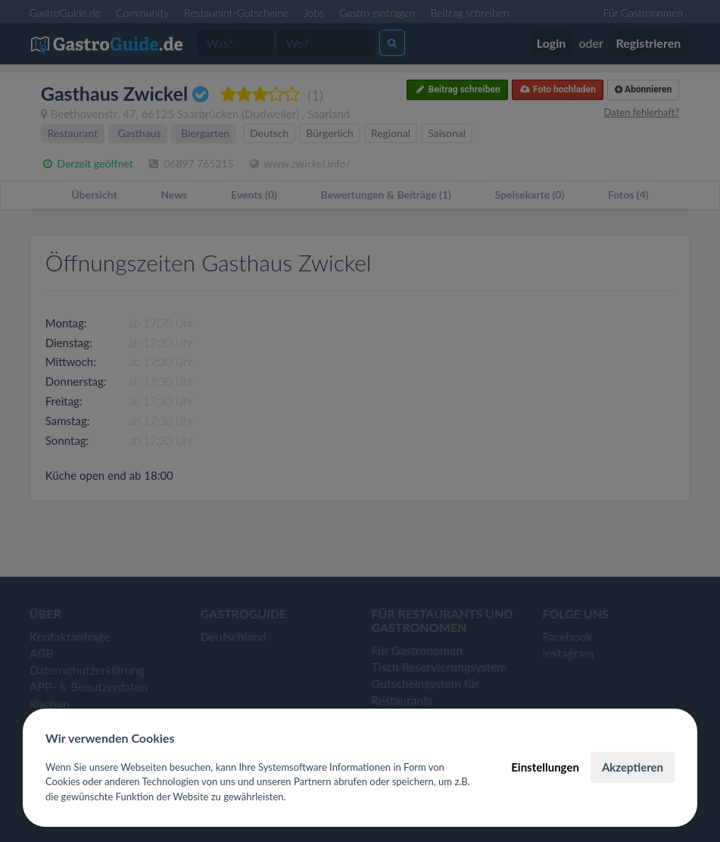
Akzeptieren (632, 767)
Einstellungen (545, 767)
